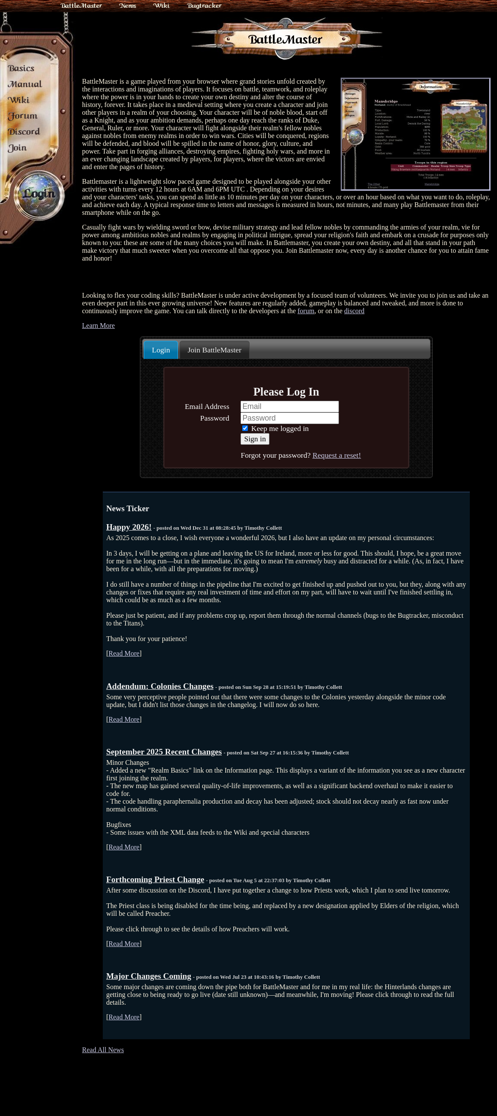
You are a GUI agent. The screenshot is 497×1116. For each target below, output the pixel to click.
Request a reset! (337, 455)
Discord (24, 131)
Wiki (161, 5)
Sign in (255, 438)
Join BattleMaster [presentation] (214, 350)
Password (214, 418)
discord (354, 310)
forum (306, 310)
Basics (21, 68)
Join (17, 147)
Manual (25, 84)
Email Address (207, 406)
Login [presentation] (161, 350)
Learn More (98, 325)
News (127, 5)
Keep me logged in (275, 428)
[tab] (161, 350)
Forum (23, 115)
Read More (123, 653)
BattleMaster (81, 5)
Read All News (103, 1049)
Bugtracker (204, 5)
